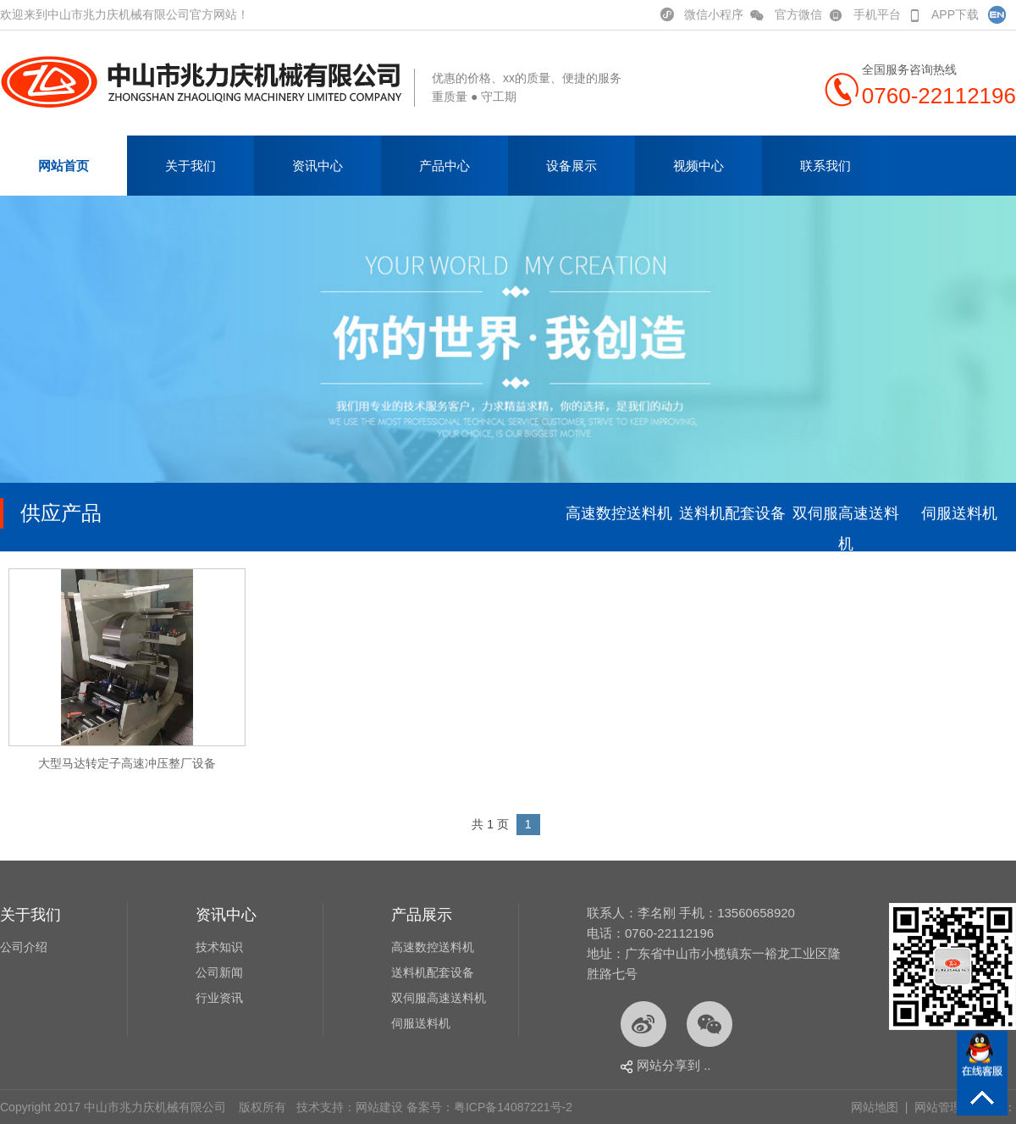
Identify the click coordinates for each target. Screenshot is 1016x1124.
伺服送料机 (959, 513)
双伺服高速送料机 (845, 528)
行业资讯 (219, 998)
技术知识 (219, 947)
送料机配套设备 (732, 513)
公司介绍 (23, 947)
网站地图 (874, 1107)
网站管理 (938, 1107)
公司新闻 (219, 972)
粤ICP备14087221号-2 (513, 1107)
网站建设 (379, 1107)
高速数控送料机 (619, 513)
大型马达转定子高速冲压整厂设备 (127, 763)
